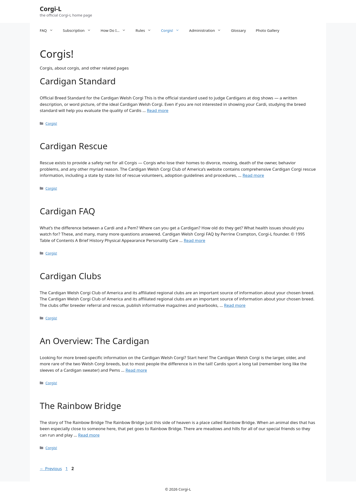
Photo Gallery (267, 30)
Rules (146, 30)
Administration (207, 30)
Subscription (79, 30)
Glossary (238, 30)
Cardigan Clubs (70, 276)
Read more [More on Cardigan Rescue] (253, 175)
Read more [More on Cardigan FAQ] (194, 240)
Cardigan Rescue (73, 146)
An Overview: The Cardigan (94, 341)
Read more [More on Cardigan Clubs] (234, 305)
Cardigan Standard (78, 81)
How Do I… (116, 30)
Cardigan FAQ (67, 211)
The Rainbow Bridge (80, 405)
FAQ (49, 30)
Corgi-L (50, 8)
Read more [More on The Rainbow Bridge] (88, 435)
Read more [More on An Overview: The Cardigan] (136, 370)
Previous (51, 468)
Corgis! (172, 30)
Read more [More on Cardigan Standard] (157, 110)
